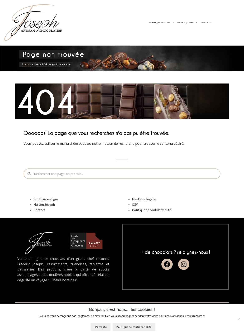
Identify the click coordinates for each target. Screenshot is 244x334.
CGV (135, 204)
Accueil (26, 64)
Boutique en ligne (160, 22)
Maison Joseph (185, 22)
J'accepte (101, 327)
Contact (206, 22)
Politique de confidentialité (151, 210)
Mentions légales (144, 199)
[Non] (239, 319)
